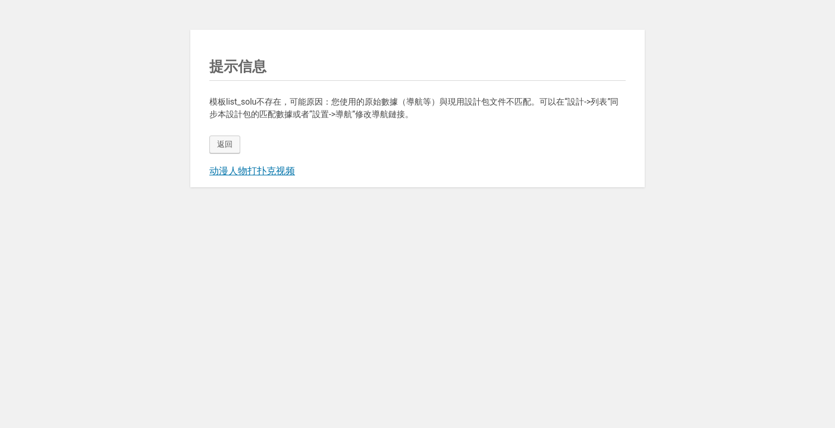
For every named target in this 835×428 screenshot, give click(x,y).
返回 (225, 144)
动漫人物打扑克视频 (252, 171)
